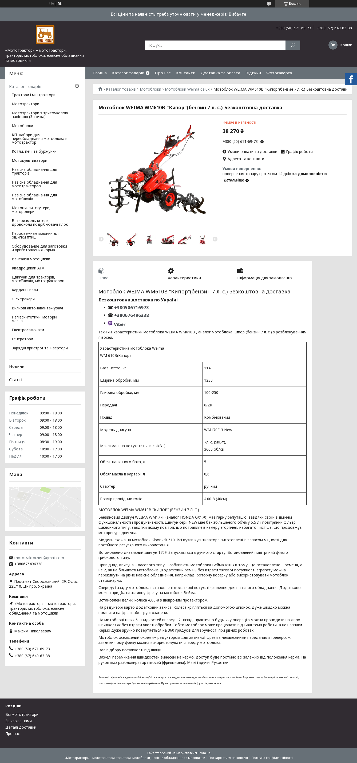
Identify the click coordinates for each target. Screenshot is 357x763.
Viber (119, 324)
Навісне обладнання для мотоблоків (34, 197)
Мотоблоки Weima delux (187, 89)
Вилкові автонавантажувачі (37, 308)
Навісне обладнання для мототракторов (34, 184)
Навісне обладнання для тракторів (34, 172)
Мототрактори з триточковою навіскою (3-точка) (40, 115)
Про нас (163, 72)
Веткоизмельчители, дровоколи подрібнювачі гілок (40, 223)
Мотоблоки (150, 89)
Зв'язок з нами (18, 720)
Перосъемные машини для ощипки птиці (36, 236)
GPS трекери (23, 299)
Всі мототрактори (21, 714)
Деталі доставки (20, 727)
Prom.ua (204, 753)
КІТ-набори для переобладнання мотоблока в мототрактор (40, 139)
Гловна (100, 72)
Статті (15, 379)
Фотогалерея (279, 72)
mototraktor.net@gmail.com (39, 557)
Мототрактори (25, 104)
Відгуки (253, 72)
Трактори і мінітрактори (33, 95)
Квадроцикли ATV (28, 268)
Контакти (185, 72)
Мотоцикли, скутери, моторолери (31, 210)
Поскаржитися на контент (228, 758)
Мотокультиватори (29, 161)
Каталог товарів (128, 72)
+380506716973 (131, 307)
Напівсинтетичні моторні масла (34, 319)
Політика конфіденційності (272, 758)
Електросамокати (28, 330)
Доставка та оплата (220, 72)
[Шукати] (292, 45)
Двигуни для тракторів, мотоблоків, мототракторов (38, 279)
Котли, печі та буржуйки (34, 152)
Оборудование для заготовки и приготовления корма (39, 248)
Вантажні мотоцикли (31, 259)
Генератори (22, 339)
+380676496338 (131, 315)
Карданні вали (25, 290)
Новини (16, 366)
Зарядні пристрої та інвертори (40, 348)
